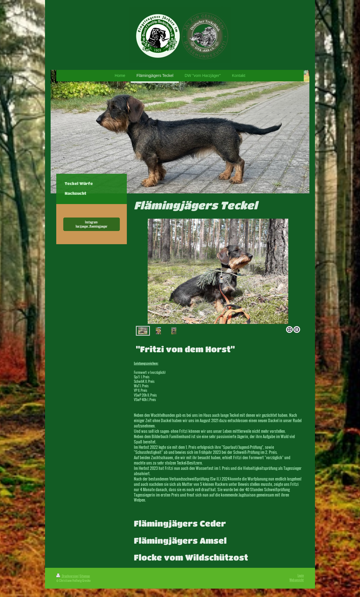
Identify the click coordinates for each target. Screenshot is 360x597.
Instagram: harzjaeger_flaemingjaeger (91, 224)
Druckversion (67, 576)
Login (301, 575)
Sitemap (85, 576)
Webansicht (296, 580)
